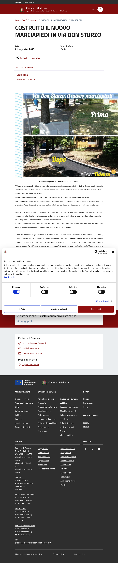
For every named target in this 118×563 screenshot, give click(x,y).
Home (17, 20)
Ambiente (42, 402)
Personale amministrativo (21, 420)
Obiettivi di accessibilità (66, 470)
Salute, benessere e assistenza (68, 416)
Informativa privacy (69, 456)
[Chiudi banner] (113, 252)
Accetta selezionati (59, 309)
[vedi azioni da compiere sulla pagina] (34, 58)
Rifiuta (22, 309)
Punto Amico (20, 508)
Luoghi (86, 422)
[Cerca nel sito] (100, 9)
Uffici (17, 406)
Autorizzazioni (44, 414)
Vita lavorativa (66, 435)
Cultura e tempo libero (47, 422)
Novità (24, 20)
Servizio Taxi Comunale (25, 525)
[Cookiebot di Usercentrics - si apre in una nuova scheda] (96, 252)
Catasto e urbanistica (47, 418)
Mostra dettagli (102, 301)
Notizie (86, 398)
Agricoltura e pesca (46, 398)
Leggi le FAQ (43, 448)
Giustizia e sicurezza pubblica (69, 400)
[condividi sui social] (21, 58)
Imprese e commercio (69, 406)
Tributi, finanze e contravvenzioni (67, 425)
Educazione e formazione (43, 429)
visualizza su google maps (23, 459)
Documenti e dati (22, 427)
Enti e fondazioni (22, 410)
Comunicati (34, 20)
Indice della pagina (59, 67)
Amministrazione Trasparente (68, 450)
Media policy (79, 554)
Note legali (65, 476)
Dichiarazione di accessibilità (67, 462)
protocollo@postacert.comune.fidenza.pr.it (33, 542)
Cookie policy (10, 277)
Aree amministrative (24, 402)
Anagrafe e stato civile (47, 406)
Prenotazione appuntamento (44, 454)
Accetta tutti (96, 309)
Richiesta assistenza (46, 468)
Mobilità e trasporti (68, 410)
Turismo (63, 431)
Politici (18, 414)
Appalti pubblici (44, 410)
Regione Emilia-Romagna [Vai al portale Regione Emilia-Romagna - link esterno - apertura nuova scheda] (24, 2)
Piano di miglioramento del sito (28, 554)
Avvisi (85, 406)
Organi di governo (22, 398)
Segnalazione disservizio (43, 462)
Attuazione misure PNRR (68, 482)
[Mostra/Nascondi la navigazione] (2, 9)
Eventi (86, 426)
